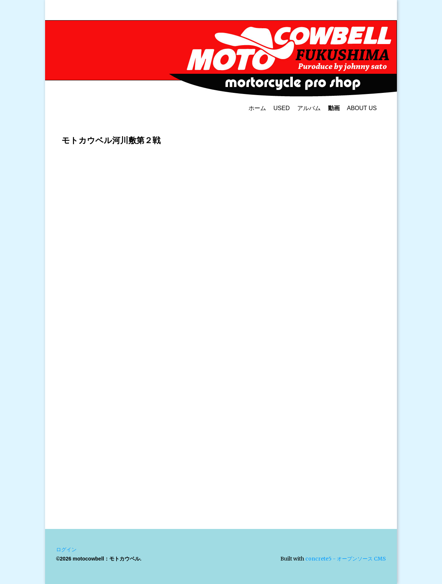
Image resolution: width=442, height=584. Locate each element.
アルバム (309, 108)
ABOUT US (362, 108)
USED (281, 108)
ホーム (257, 108)
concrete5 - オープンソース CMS (345, 558)
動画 (334, 108)
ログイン (66, 549)
